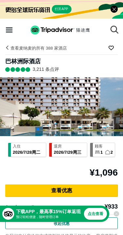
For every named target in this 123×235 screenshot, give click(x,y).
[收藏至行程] (111, 48)
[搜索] (114, 30)
